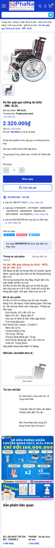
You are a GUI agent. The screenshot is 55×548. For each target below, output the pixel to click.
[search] (50, 14)
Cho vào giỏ (29, 187)
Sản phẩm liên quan (18, 505)
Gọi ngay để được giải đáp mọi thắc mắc (27, 245)
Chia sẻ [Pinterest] (21, 235)
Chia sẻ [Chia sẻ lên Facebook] (8, 235)
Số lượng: (7, 164)
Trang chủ (6, 22)
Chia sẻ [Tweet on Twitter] (33, 235)
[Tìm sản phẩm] (27, 15)
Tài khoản (45, 6)
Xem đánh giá (9, 117)
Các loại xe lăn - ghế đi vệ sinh (22, 25)
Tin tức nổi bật (11, 389)
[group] (27, 58)
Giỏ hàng (52, 6)
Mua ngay (27, 178)
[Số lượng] (14, 170)
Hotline (40, 6)
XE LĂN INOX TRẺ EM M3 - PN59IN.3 (14, 538)
